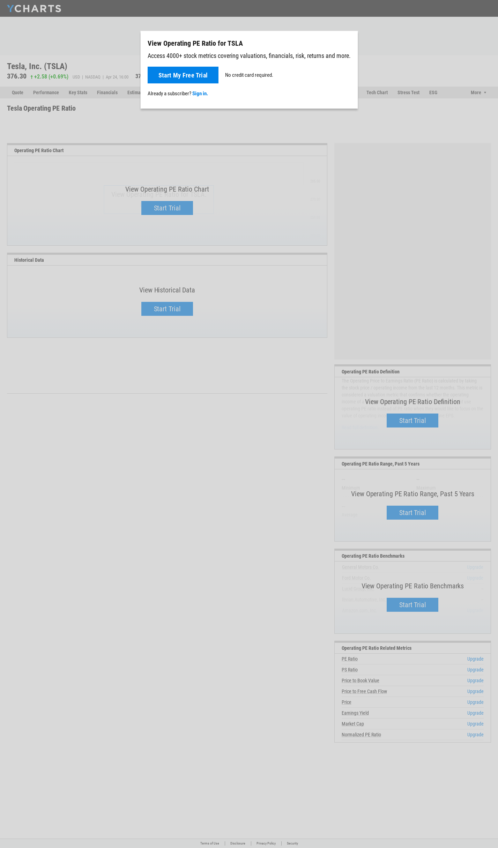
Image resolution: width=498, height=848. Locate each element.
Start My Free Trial (183, 75)
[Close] (350, 42)
